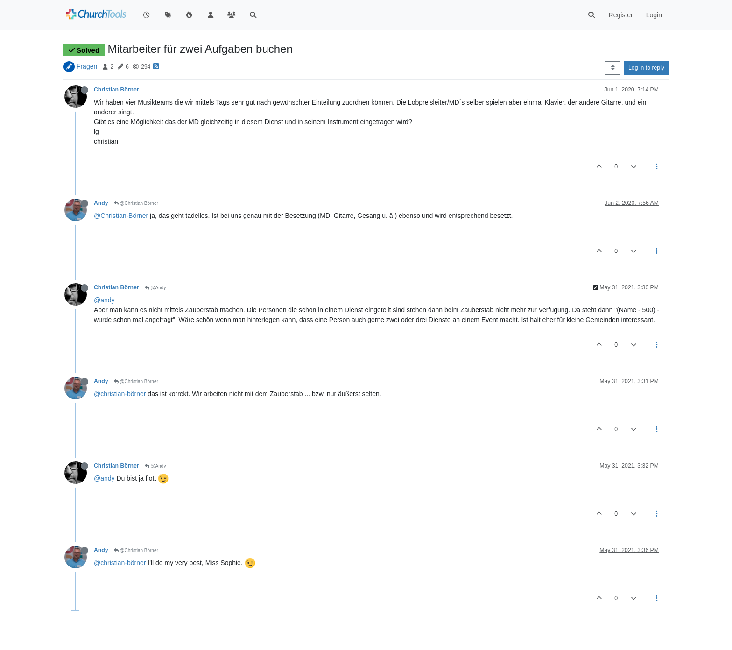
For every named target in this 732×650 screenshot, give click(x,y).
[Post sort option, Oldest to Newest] (612, 67)
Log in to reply (646, 67)
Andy (101, 203)
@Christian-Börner (121, 215)
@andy (104, 300)
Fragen (87, 66)
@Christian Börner (136, 203)
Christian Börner (116, 89)
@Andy (155, 287)
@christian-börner (120, 394)
